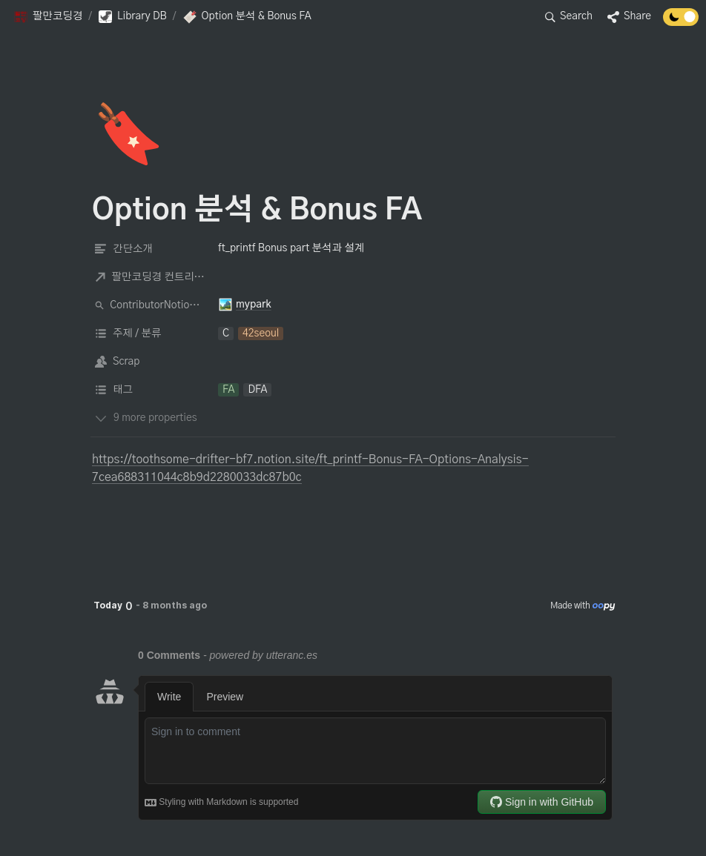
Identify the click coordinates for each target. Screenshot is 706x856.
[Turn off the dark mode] (681, 22)
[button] (48, 17)
